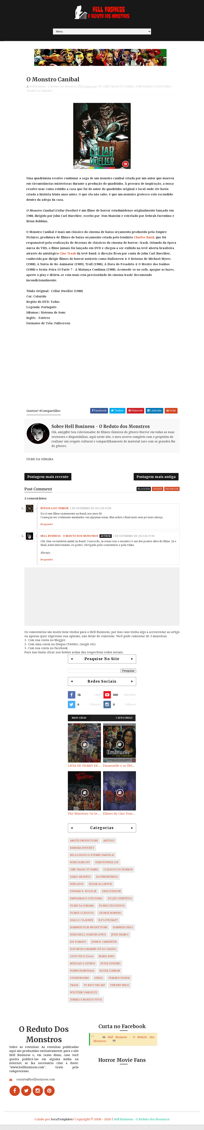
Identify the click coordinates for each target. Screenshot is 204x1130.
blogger (144, 491)
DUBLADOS (77, 886)
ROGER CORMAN (110, 973)
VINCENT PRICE (119, 987)
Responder (47, 527)
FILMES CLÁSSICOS (82, 915)
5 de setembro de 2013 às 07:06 (134, 538)
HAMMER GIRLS (123, 930)
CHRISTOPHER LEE (107, 865)
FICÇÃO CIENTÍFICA (120, 901)
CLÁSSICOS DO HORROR (118, 872)
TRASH (74, 987)
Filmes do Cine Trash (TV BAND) (119, 816)
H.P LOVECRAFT (108, 922)
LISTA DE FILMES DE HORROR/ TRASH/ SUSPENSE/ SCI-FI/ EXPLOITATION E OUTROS (84, 768)
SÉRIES (98, 980)
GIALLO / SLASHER (81, 922)
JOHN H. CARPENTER (104, 944)
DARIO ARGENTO (80, 879)
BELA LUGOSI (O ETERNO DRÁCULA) (92, 857)
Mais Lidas (79, 720)
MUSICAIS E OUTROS (82, 966)
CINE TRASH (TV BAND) (118, 87)
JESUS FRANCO (120, 937)
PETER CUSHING (110, 966)
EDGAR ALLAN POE (100, 886)
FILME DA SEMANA (39, 91)
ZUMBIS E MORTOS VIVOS (86, 1002)
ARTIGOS (108, 843)
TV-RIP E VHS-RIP (94, 987)
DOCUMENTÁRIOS (107, 879)
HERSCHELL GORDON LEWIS (88, 937)
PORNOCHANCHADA (82, 973)
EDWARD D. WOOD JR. (83, 893)
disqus (157, 491)
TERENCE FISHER (119, 980)
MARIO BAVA (106, 959)
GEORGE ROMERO (110, 915)
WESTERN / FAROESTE (83, 995)
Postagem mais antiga (156, 479)
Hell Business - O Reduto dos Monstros (69, 538)
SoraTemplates (62, 1124)
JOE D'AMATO (78, 944)
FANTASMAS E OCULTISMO (153, 87)
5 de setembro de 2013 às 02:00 (90, 511)
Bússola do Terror (54, 511)
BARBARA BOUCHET (82, 850)
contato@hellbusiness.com (35, 1086)
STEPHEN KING (79, 980)
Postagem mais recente (47, 479)
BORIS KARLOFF (80, 865)
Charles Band (144, 238)
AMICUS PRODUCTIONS (84, 843)
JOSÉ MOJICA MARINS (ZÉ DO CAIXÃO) (93, 951)
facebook (172, 491)
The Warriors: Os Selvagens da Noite (84, 816)
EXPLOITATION (111, 893)
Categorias (124, 720)
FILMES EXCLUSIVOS (112, 908)
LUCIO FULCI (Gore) (82, 959)
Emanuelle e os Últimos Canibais (119, 768)
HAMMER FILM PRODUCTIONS (89, 930)
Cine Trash (68, 254)
